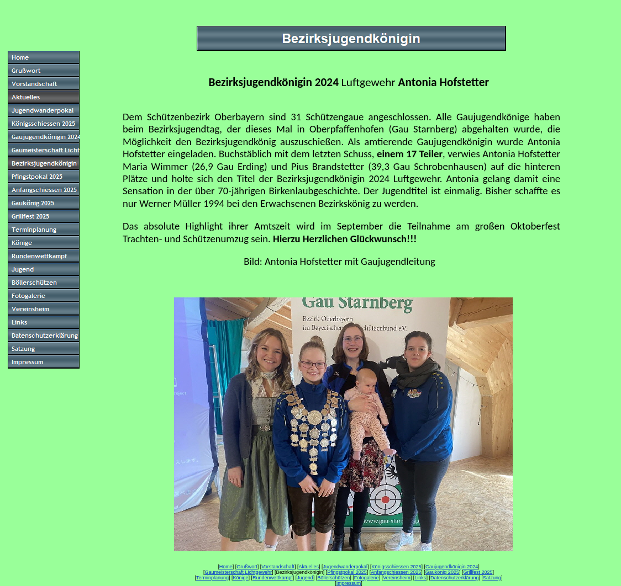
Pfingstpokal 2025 (347, 572)
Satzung (492, 577)
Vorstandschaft (277, 566)
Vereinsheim (397, 577)
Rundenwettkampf (272, 577)
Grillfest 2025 (477, 572)
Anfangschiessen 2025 (396, 572)
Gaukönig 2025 (442, 572)
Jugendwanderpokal (345, 566)
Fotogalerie (366, 577)
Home (226, 566)
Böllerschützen (333, 577)
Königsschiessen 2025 (397, 566)
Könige (241, 577)
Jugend (305, 577)
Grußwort (246, 566)
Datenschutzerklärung (454, 577)
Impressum (348, 583)
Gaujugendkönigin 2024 (451, 566)
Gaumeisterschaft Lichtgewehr (238, 572)
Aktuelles (308, 566)
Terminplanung (212, 577)
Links (420, 577)
